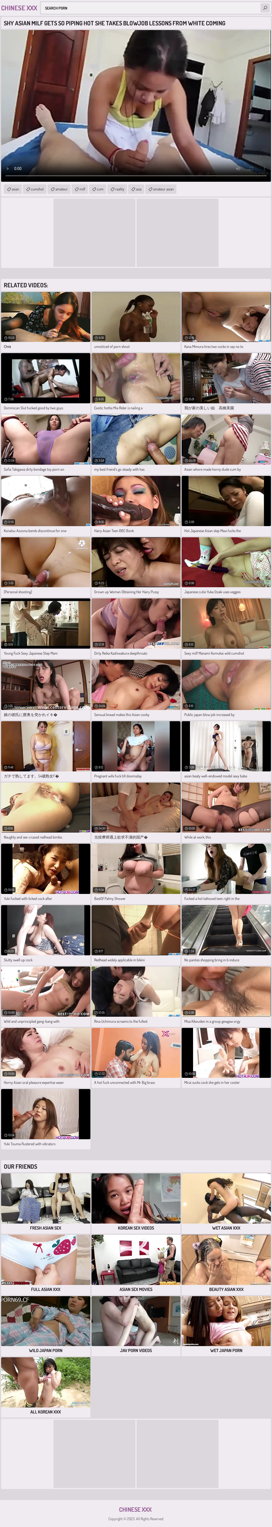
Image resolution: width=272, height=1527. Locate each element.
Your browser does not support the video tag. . (136, 106)
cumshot (37, 189)
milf (82, 189)
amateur (61, 189)
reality (119, 189)
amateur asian (163, 189)
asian (15, 189)
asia (138, 189)
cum (100, 189)
